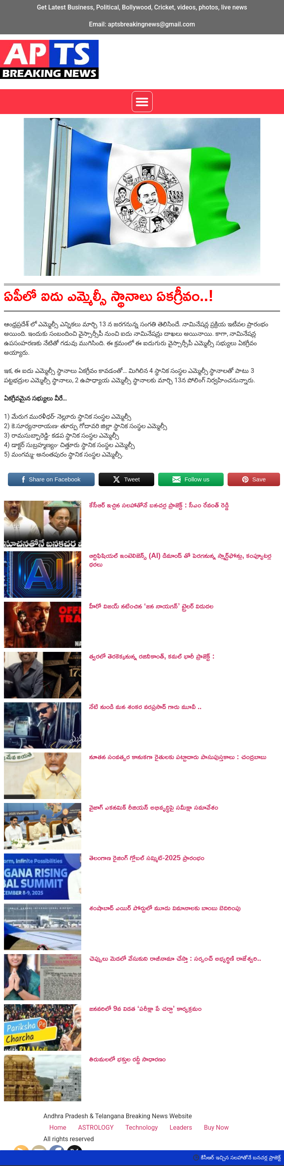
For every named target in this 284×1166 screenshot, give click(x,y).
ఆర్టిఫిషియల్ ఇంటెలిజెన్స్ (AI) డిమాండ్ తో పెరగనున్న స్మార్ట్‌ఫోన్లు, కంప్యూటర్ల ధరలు (180, 559)
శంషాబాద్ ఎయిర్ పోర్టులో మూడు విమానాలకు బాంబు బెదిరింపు (165, 907)
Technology (141, 1127)
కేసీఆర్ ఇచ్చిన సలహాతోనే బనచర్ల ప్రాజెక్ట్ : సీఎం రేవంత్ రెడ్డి (159, 504)
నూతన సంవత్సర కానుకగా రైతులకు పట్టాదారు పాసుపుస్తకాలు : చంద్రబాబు (177, 756)
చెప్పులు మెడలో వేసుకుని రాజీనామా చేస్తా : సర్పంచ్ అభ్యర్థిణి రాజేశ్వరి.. (175, 958)
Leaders (181, 1127)
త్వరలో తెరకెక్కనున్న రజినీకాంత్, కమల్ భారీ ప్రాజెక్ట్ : (152, 656)
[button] (142, 101)
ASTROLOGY (96, 1127)
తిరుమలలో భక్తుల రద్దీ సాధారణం (127, 1058)
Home (57, 1127)
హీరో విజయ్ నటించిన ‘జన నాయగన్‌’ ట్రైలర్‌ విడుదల (151, 605)
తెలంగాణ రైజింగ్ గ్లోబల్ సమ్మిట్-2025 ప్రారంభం (146, 857)
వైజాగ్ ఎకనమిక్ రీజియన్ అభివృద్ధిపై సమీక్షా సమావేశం (153, 807)
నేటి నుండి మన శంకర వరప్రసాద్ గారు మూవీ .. (145, 706)
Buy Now (216, 1127)
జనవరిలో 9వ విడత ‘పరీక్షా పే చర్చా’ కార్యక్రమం (145, 1008)
